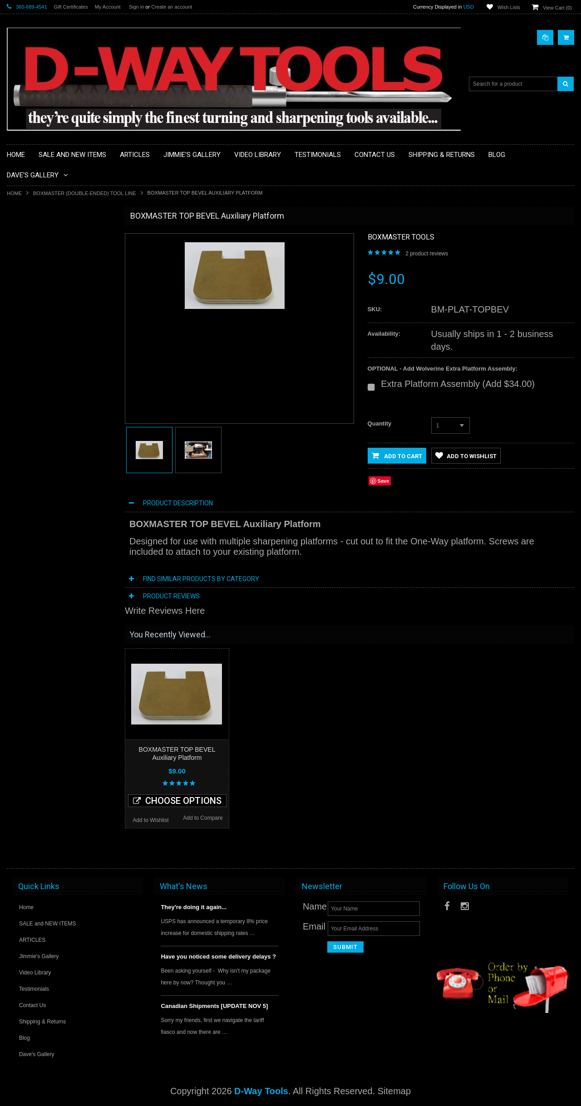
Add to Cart (397, 455)
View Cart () (557, 7)
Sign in (136, 7)
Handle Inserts (38, 406)
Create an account (171, 7)
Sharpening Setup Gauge (58, 535)
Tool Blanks (33, 594)
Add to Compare (202, 818)
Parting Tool (33, 496)
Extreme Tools (38, 367)
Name (315, 906)
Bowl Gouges (36, 278)
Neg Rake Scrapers (48, 445)
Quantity (380, 423)
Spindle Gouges (41, 574)
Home (14, 193)
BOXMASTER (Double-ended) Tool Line (84, 193)
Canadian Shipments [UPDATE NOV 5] (214, 1006)
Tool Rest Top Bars (46, 613)
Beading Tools (38, 239)
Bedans (26, 258)
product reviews (426, 253)
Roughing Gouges (45, 516)
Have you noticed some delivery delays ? (218, 956)
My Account (108, 7)
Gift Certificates (71, 7)
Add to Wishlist (466, 455)
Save (383, 481)
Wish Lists (508, 7)
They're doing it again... (193, 907)
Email (314, 926)
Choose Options (177, 800)
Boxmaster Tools (401, 237)
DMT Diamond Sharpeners (60, 348)
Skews (24, 555)
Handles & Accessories (54, 387)
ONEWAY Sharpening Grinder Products (52, 471)
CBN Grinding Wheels (52, 328)
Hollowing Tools (40, 426)
